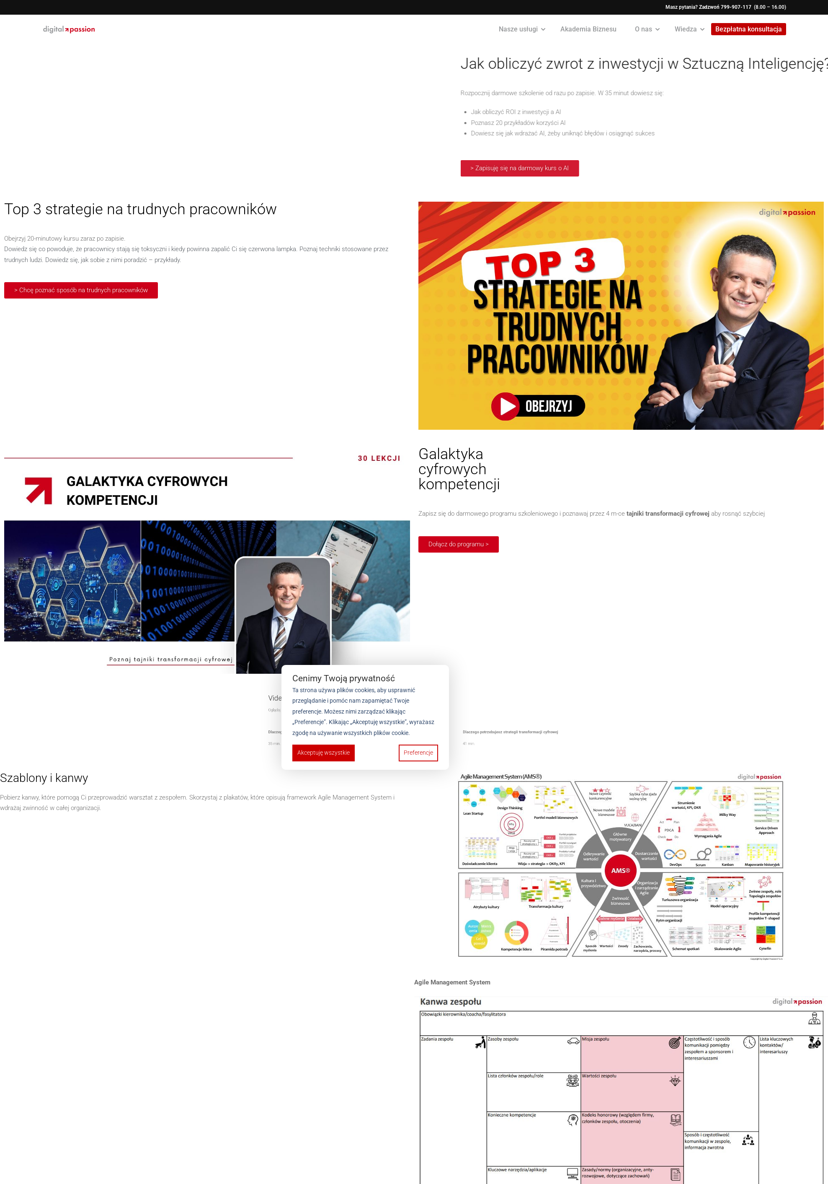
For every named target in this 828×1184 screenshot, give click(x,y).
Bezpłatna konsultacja (748, 30)
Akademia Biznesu (588, 29)
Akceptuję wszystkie (323, 752)
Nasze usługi (518, 29)
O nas (643, 29)
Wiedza (686, 29)
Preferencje (418, 752)
